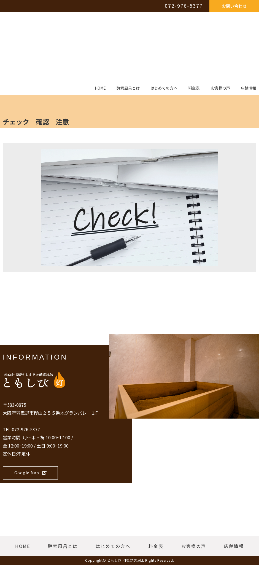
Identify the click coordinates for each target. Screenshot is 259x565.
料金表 (194, 88)
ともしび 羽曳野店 (122, 560)
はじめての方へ (163, 88)
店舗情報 (248, 88)
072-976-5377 (184, 5)
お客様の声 (220, 88)
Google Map (30, 472)
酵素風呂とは (128, 88)
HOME (100, 88)
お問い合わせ (234, 6)
